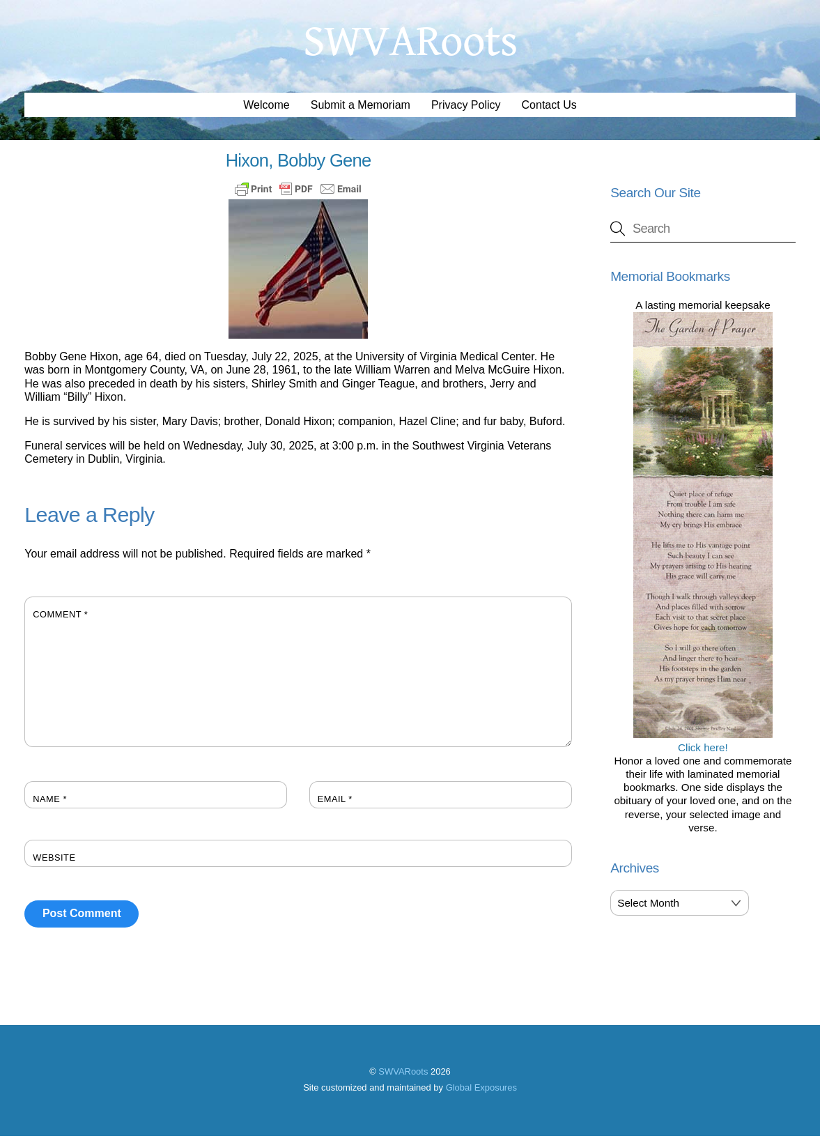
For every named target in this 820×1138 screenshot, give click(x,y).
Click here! (703, 742)
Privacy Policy (466, 107)
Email (335, 800)
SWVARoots (403, 1073)
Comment (60, 615)
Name (50, 800)
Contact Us (549, 107)
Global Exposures (481, 1089)
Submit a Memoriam (360, 107)
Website (54, 859)
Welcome (266, 107)
